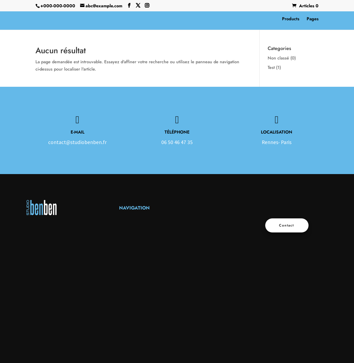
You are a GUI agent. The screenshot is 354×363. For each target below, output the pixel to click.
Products (290, 19)
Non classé (278, 58)
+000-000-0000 (57, 6)
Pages (313, 19)
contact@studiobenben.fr (77, 142)
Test (271, 67)
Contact (286, 225)
